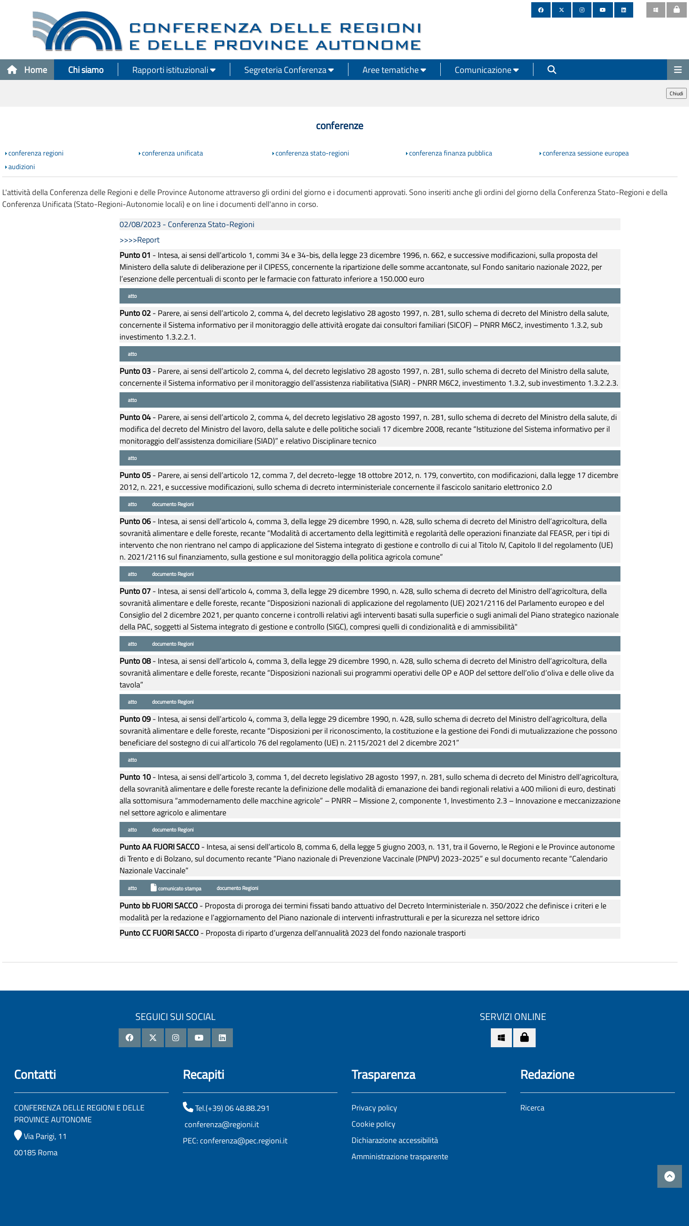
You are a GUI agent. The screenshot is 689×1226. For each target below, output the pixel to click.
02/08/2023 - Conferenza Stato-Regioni (187, 224)
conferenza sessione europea (586, 153)
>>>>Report (140, 240)
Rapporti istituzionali (174, 69)
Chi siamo (86, 69)
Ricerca (532, 1108)
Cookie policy (373, 1124)
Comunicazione (487, 69)
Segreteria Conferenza (289, 69)
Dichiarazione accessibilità (395, 1140)
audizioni (21, 166)
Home (27, 69)
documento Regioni (172, 504)
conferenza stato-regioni (312, 153)
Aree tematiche (394, 69)
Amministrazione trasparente (400, 1156)
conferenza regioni (36, 153)
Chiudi (676, 93)
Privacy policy (374, 1108)
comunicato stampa (176, 888)
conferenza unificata (172, 153)
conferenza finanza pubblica (450, 153)
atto (132, 296)
